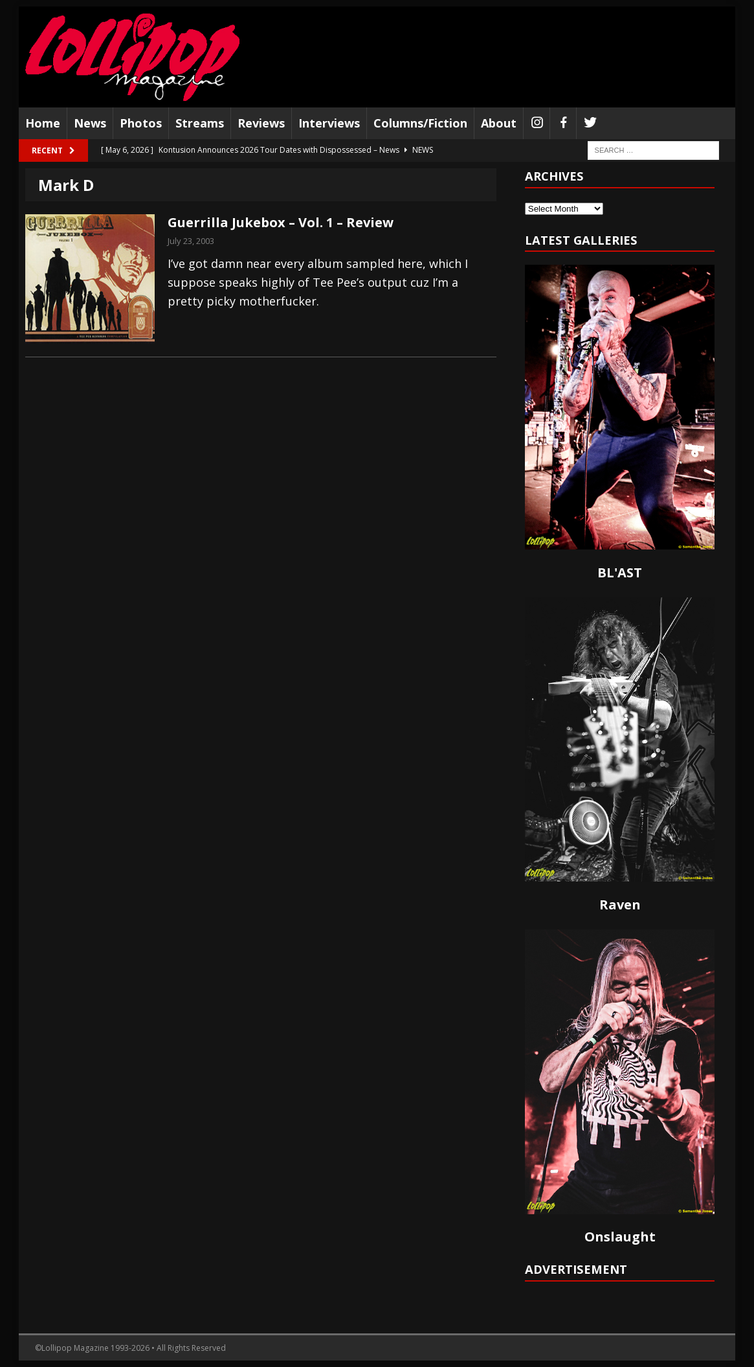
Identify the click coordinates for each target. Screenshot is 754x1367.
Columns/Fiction (420, 123)
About (498, 123)
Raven (620, 904)
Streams (199, 123)
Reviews (261, 123)
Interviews (329, 123)
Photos (141, 123)
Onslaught (620, 1236)
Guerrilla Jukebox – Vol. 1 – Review (281, 222)
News (90, 123)
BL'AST (619, 572)
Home (42, 123)
